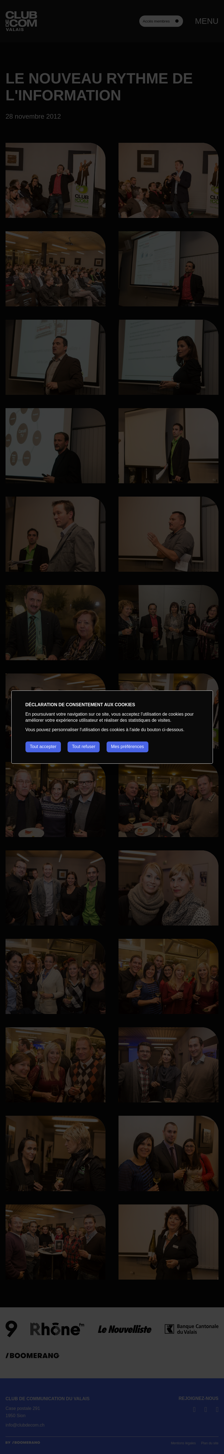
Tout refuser (83, 746)
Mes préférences (127, 746)
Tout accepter (43, 746)
